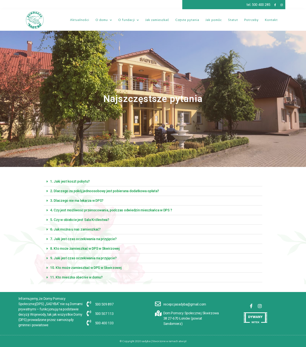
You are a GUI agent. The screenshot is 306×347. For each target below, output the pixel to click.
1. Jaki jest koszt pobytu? (70, 181)
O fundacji (128, 19)
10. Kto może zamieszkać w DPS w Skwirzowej (86, 268)
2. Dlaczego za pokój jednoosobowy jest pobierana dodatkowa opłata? (104, 191)
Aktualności (79, 20)
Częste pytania (187, 20)
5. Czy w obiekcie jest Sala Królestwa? (79, 220)
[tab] (153, 181)
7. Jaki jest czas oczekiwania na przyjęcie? (83, 239)
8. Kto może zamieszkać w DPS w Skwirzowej (85, 248)
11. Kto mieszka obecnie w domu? (76, 277)
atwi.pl (182, 341)
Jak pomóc (213, 20)
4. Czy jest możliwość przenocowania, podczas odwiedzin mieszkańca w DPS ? (111, 210)
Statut (233, 20)
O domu (103, 19)
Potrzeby (251, 20)
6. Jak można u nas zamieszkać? (75, 229)
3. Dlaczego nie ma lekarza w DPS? (76, 200)
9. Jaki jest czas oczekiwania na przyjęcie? (83, 258)
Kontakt (271, 20)
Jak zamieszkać (157, 20)
